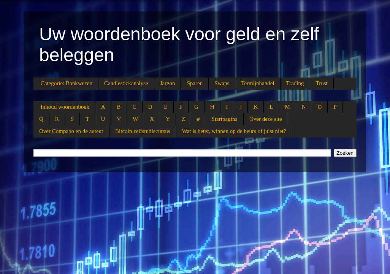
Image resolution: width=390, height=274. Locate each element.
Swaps (221, 83)
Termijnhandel (257, 83)
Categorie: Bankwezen (66, 83)
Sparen (195, 83)
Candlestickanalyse (126, 83)
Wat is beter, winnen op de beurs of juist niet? (234, 131)
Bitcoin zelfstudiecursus (142, 131)
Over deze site (265, 119)
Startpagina (225, 119)
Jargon (167, 83)
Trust (322, 83)
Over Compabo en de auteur (71, 131)
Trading (295, 83)
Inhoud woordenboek (65, 107)
